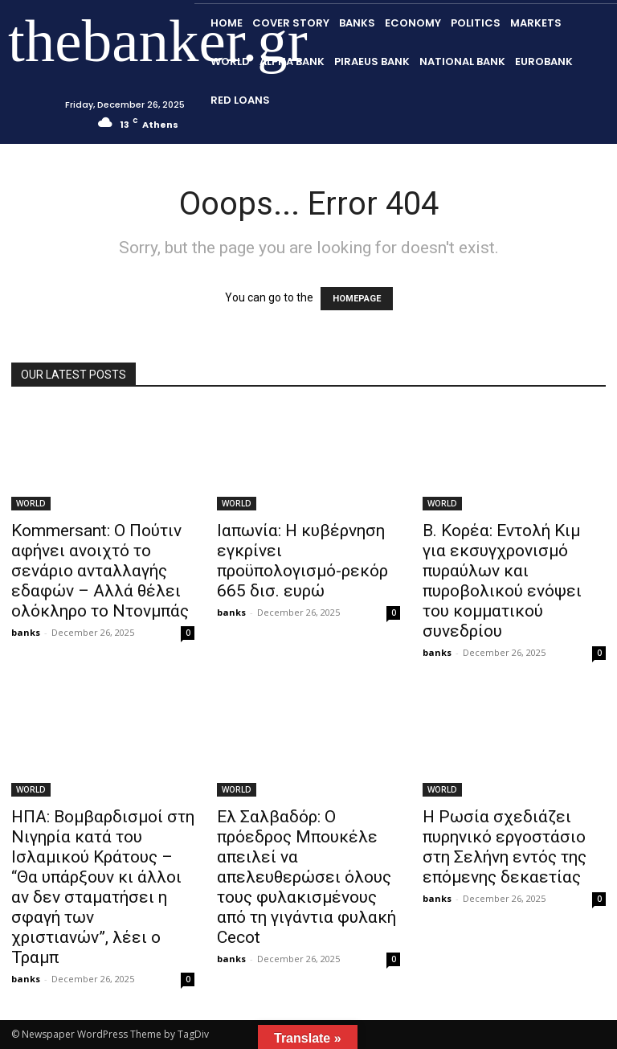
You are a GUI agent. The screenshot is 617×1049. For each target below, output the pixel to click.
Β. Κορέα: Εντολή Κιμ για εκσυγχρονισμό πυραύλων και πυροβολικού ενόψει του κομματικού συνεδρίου (502, 581)
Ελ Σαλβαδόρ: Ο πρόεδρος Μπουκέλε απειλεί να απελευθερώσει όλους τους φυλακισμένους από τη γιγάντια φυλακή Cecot (306, 877)
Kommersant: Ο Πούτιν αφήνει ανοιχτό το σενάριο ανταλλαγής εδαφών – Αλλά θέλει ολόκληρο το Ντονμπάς (100, 571)
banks (25, 632)
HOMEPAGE (357, 298)
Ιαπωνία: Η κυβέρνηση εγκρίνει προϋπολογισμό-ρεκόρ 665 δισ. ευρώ (302, 560)
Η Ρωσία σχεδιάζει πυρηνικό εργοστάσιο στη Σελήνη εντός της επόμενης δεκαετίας (504, 847)
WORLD (31, 503)
